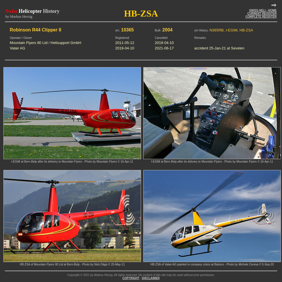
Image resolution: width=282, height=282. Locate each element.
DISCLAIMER (151, 278)
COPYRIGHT (130, 278)
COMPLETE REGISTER (261, 16)
